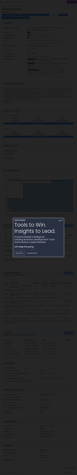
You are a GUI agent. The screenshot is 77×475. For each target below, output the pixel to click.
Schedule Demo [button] (32, 253)
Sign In (61, 220)
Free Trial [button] (19, 253)
